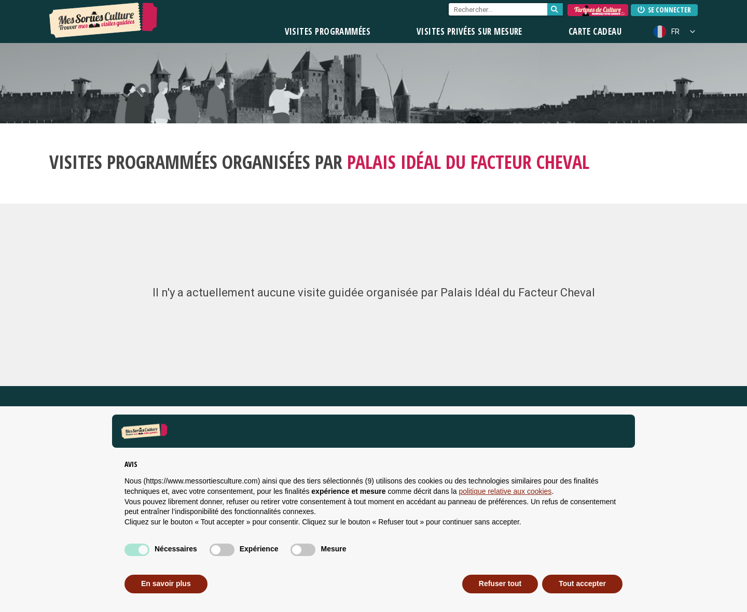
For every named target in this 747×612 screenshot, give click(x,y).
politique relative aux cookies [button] (505, 491)
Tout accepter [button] (582, 583)
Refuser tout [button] (500, 583)
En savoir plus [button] (166, 583)
